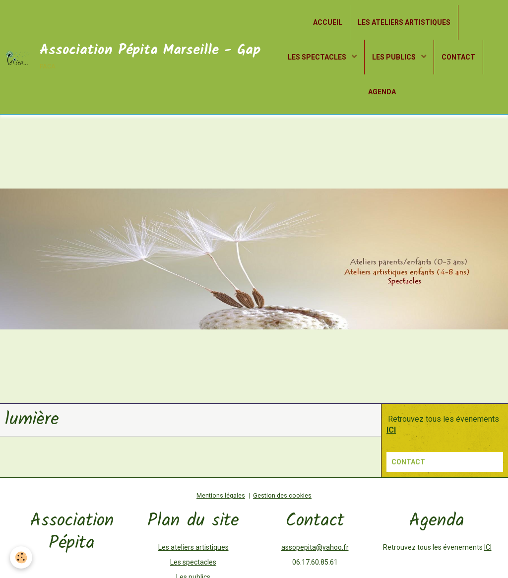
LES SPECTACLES (318, 57)
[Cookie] (21, 557)
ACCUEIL (327, 22)
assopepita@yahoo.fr (315, 547)
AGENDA (382, 92)
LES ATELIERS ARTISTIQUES (404, 22)
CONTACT (458, 57)
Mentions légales (220, 495)
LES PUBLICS (394, 57)
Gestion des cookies (282, 495)
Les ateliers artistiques (193, 547)
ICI (488, 547)
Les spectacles (193, 562)
